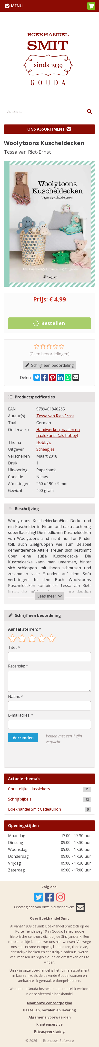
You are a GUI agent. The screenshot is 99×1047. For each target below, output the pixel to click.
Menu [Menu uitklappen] (17, 6)
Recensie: (16, 666)
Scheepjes (45, 449)
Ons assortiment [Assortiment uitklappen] (46, 129)
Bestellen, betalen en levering (49, 1010)
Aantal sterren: (23, 629)
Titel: (12, 647)
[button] (91, 6)
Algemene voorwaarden (50, 1017)
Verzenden (23, 737)
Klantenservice (49, 1024)
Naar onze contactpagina (49, 1003)
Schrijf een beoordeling (49, 365)
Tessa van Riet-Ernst (55, 416)
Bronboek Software (58, 1040)
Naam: (14, 696)
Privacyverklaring (49, 1031)
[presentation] (39, 756)
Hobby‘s (43, 442)
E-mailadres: (19, 715)
